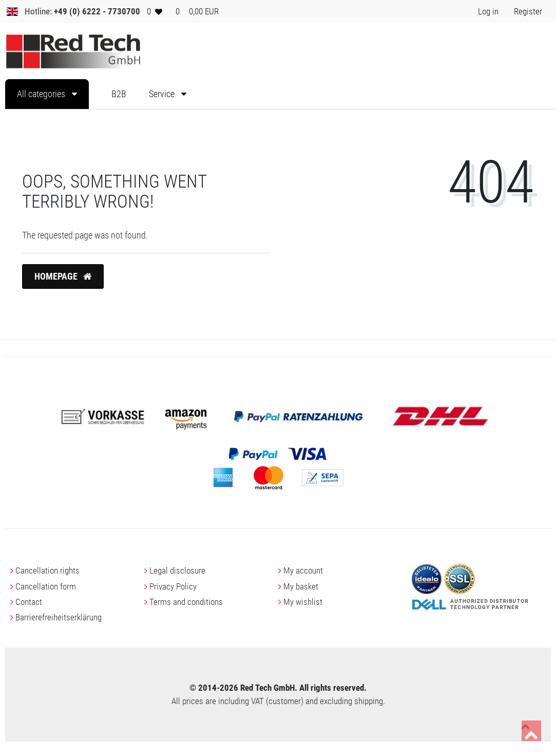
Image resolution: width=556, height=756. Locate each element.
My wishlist (302, 602)
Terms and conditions (186, 602)
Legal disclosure (177, 570)
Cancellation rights (47, 570)
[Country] (12, 11)
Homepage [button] (62, 276)
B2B (118, 94)
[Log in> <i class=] (488, 11)
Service (163, 94)
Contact (28, 602)
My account (303, 570)
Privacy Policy (173, 586)
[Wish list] (154, 11)
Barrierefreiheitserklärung (58, 617)
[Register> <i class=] (528, 11)
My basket (300, 586)
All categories (42, 94)
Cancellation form (45, 586)
